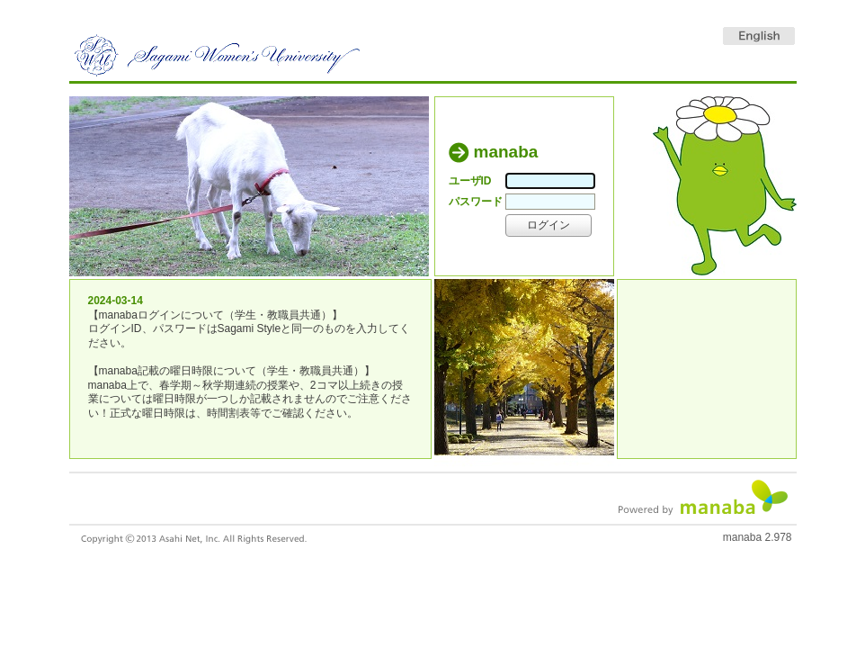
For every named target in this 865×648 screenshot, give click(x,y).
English (759, 36)
